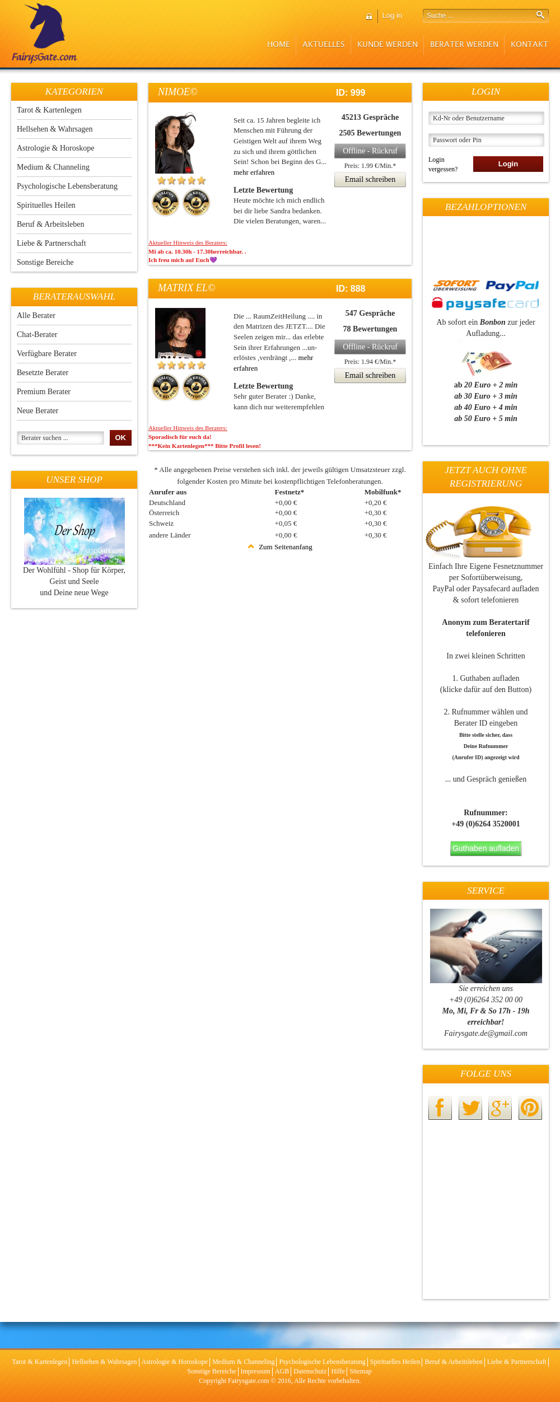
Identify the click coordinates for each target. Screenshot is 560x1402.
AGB (282, 1371)
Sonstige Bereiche (45, 262)
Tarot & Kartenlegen (49, 110)
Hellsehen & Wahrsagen (54, 129)
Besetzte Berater (42, 372)
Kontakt (529, 45)
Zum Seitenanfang (280, 547)
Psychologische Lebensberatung (67, 186)
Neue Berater (37, 410)
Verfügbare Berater (47, 353)
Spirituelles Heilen (46, 205)
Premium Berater (44, 391)
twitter (470, 1108)
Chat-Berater (37, 334)
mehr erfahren (254, 172)
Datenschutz (309, 1371)
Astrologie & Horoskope (55, 148)
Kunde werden (387, 45)
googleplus (500, 1108)
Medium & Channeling (53, 167)
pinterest (530, 1108)
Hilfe (338, 1371)
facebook (440, 1108)
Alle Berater (36, 315)
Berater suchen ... (44, 438)
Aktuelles (323, 45)
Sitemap (360, 1371)
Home (278, 45)
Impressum (255, 1371)
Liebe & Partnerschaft (51, 243)
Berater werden (464, 45)
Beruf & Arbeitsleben (51, 224)
